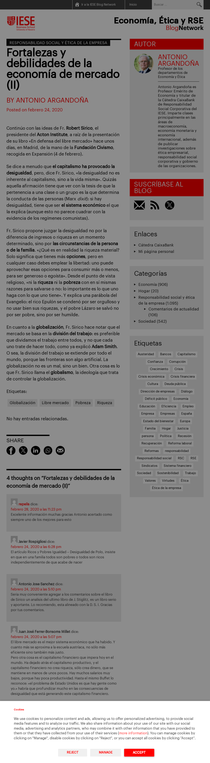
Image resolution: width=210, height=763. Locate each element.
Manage (106, 752)
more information (133, 733)
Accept (139, 752)
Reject (73, 752)
